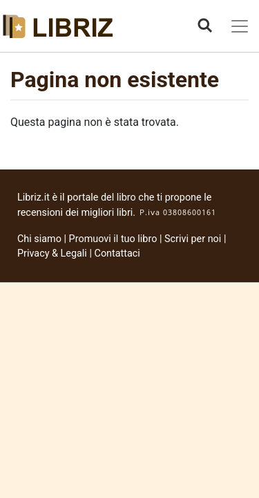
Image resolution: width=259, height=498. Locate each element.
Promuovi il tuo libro (113, 239)
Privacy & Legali (53, 253)
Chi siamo (39, 239)
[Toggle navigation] (239, 26)
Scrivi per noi (192, 239)
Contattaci (117, 253)
